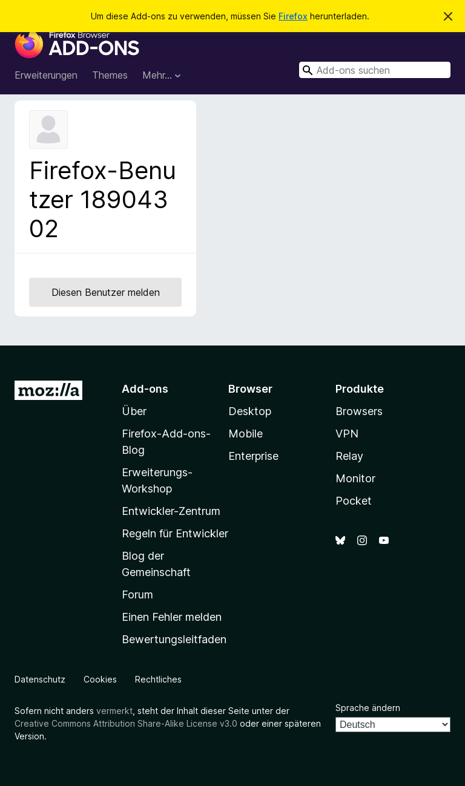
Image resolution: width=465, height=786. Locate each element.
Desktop (249, 411)
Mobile (245, 433)
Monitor (355, 478)
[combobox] (374, 70)
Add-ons (145, 388)
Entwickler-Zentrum (171, 511)
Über (134, 411)
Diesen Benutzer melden (105, 292)
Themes (110, 75)
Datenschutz (40, 679)
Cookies (100, 679)
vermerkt (114, 711)
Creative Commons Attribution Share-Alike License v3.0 (126, 723)
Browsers (359, 411)
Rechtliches (158, 679)
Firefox (293, 16)
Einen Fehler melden (172, 617)
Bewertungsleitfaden (174, 639)
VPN (346, 433)
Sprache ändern (367, 707)
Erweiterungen (46, 75)
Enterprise (253, 456)
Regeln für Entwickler (175, 533)
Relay (349, 456)
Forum (137, 594)
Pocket (353, 500)
